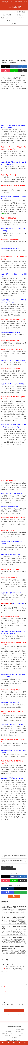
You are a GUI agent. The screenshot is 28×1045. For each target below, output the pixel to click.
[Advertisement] (14, 43)
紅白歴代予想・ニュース (7, 1035)
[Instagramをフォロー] (7, 892)
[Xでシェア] (5, 66)
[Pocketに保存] (5, 70)
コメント (4, 971)
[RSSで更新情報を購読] (14, 896)
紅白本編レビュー (20, 1033)
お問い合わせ (14, 1040)
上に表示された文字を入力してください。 (12, 1007)
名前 (3, 989)
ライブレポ (7, 1038)
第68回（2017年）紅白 (7, 866)
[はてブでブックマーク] (22, 66)
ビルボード (20, 1035)
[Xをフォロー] (20, 888)
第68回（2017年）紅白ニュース (9, 869)
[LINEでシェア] (14, 70)
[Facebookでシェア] (14, 66)
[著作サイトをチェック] (7, 888)
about (7, 1031)
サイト (3, 999)
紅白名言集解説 (7, 1033)
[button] (22, 70)
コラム (20, 1038)
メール (3, 994)
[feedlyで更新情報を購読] (20, 892)
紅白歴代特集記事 (20, 1031)
